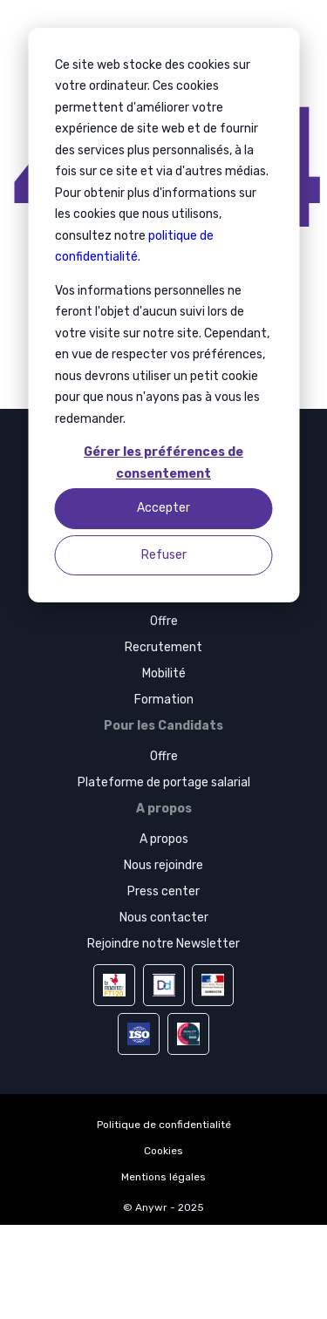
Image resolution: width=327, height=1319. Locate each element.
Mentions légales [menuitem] (163, 1177)
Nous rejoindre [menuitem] (163, 865)
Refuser (164, 554)
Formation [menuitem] (164, 699)
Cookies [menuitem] (163, 1151)
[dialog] (163, 315)
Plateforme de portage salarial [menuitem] (164, 782)
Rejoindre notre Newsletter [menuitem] (163, 943)
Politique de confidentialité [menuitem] (164, 1124)
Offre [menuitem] (164, 621)
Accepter (163, 507)
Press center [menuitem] (163, 891)
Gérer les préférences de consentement (163, 463)
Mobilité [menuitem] (164, 673)
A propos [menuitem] (164, 839)
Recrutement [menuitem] (163, 647)
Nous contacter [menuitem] (163, 917)
